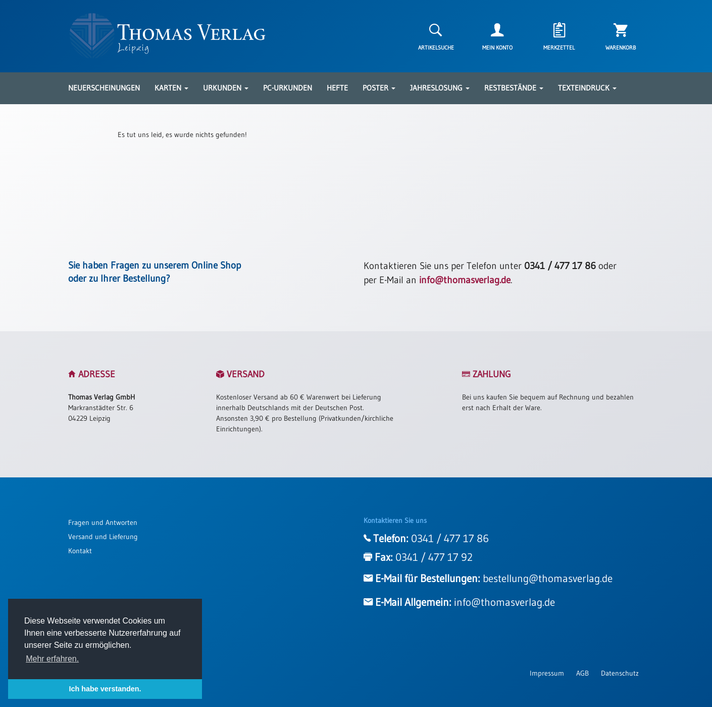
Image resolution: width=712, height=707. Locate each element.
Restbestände (513, 88)
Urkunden (225, 88)
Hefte (337, 88)
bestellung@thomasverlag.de (548, 578)
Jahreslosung (440, 88)
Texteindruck (587, 88)
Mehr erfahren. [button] (52, 658)
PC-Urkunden (287, 88)
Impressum (547, 673)
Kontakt (80, 550)
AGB (582, 673)
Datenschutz (620, 673)
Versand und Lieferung (103, 536)
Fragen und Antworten (102, 522)
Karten (171, 88)
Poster (379, 88)
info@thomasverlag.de (465, 280)
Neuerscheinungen (104, 88)
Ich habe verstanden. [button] (105, 689)
